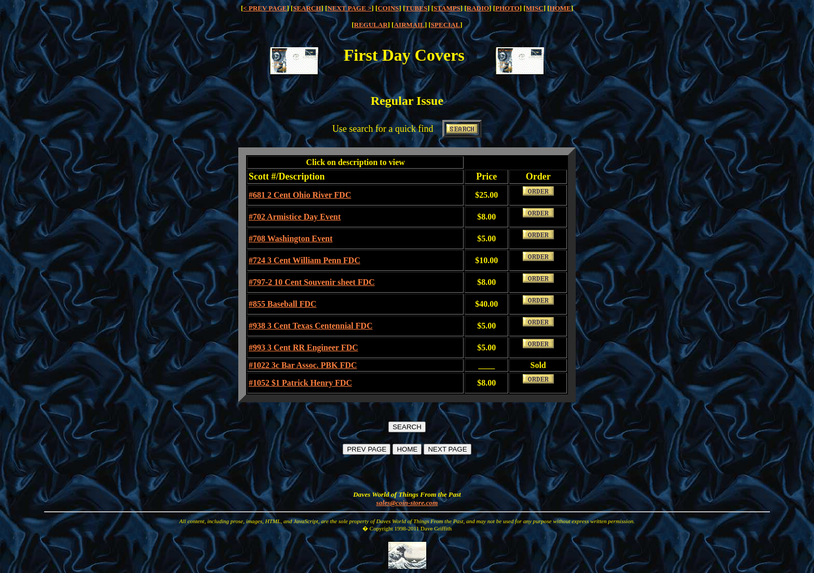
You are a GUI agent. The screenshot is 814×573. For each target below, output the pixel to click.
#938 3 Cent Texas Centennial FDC (311, 325)
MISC (535, 8)
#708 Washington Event (291, 238)
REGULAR (371, 25)
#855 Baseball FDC (283, 303)
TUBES (416, 8)
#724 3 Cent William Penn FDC (304, 260)
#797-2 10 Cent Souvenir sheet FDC (312, 282)
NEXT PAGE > (350, 8)
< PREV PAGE (265, 8)
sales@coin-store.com (407, 503)
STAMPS (446, 8)
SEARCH (307, 8)
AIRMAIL (409, 25)
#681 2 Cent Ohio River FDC (300, 194)
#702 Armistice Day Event (295, 216)
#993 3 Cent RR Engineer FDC (303, 347)
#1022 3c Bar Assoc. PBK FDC (303, 365)
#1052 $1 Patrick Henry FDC (300, 382)
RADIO (478, 8)
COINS (388, 8)
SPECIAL (445, 25)
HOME (560, 8)
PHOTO (507, 8)
